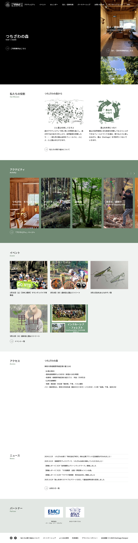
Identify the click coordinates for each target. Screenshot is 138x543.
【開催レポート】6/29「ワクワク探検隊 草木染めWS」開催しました (70, 475)
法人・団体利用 (67, 4)
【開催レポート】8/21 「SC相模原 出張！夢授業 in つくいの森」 (69, 470)
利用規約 (75, 538)
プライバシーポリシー (90, 538)
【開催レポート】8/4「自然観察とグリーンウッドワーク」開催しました (70, 466)
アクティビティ (29, 4)
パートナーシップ (84, 4)
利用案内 (17, 4)
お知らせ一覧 (54, 488)
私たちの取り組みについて (59, 149)
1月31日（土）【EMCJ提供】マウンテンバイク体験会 (28, 293)
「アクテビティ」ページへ (25, 232)
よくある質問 (64, 538)
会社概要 (104, 538)
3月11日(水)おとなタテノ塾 (101, 292)
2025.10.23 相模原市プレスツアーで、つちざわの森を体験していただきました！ (74, 461)
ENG (128, 4)
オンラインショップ (115, 4)
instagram (11, 538)
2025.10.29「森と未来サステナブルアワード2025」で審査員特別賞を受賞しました (75, 479)
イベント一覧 (20, 341)
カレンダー (54, 4)
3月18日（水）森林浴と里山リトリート (65, 292)
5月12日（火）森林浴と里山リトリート (25, 336)
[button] (134, 173)
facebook (15, 538)
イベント (42, 4)
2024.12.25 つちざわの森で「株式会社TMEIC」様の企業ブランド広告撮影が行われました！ (78, 456)
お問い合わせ (99, 4)
